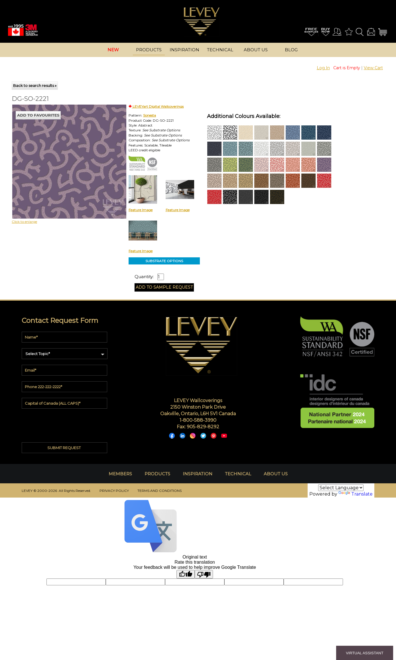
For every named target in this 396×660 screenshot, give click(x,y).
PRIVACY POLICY (114, 490)
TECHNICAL (238, 473)
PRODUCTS (157, 473)
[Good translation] (185, 574)
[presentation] (65, 424)
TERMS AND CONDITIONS (159, 490)
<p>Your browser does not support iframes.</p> (59, 154)
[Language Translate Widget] (340, 487)
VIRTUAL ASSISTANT (364, 653)
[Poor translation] (204, 574)
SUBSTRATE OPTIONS (164, 261)
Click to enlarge (24, 221)
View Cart (373, 67)
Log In (323, 67)
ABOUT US (276, 473)
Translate (355, 494)
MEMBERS (120, 473)
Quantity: (144, 276)
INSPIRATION (197, 473)
